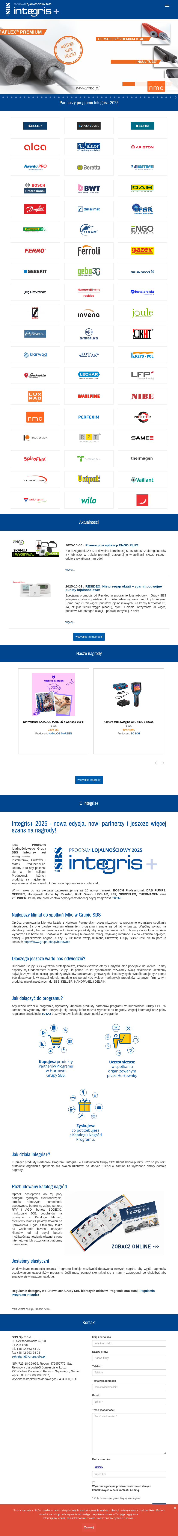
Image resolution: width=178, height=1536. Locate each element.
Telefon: (97, 1366)
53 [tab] (166, 97)
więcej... (70, 569)
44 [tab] (127, 97)
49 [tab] (149, 97)
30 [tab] (67, 97)
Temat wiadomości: (104, 1380)
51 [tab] (157, 97)
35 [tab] (89, 97)
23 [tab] (37, 97)
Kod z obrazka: (101, 1459)
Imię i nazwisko (101, 1337)
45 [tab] (132, 97)
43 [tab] (123, 97)
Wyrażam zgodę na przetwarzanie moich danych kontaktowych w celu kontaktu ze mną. (121, 1488)
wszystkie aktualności (88, 636)
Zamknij (89, 1527)
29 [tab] (63, 97)
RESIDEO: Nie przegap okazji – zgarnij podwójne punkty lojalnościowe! (113, 588)
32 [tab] (76, 97)
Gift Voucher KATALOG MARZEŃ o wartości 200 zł (53, 721)
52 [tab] (162, 97)
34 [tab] (85, 97)
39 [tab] (106, 97)
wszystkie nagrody (88, 779)
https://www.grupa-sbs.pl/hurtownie (47, 942)
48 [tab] (145, 97)
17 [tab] (12, 97)
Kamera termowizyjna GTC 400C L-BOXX (129, 721)
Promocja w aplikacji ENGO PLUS (111, 545)
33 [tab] (80, 97)
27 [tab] (55, 97)
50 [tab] (153, 97)
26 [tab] (50, 97)
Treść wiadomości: (103, 1410)
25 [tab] (46, 97)
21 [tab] (29, 97)
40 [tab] (110, 97)
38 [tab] (102, 97)
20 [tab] (25, 97)
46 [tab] (136, 97)
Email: (96, 1395)
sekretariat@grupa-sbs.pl (28, 1356)
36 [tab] (93, 97)
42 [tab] (119, 97)
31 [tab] (72, 97)
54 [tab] (170, 97)
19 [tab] (20, 97)
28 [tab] (59, 97)
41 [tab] (115, 97)
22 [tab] (33, 97)
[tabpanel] (89, 56)
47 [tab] (140, 97)
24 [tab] (42, 97)
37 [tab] (97, 97)
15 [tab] (3, 97)
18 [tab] (16, 97)
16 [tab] (7, 97)
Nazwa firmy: (100, 1351)
